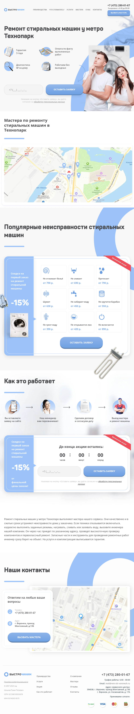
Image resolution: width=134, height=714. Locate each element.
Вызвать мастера (119, 13)
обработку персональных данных (49, 101)
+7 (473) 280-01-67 (118, 5)
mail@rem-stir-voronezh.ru (118, 683)
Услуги (70, 10)
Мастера (79, 10)
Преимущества (40, 10)
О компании (76, 676)
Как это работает (44, 692)
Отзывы (74, 686)
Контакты (97, 10)
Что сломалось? (56, 10)
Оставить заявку (64, 89)
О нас (88, 10)
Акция (39, 686)
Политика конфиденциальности (16, 682)
